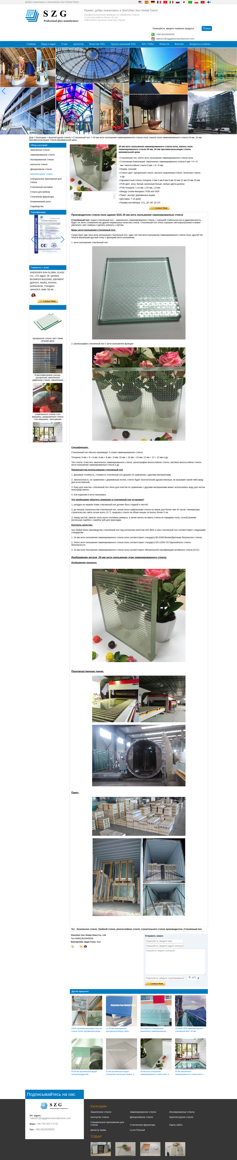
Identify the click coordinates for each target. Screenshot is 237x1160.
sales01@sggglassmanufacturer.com (175, 38)
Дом (31, 137)
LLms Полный (137, 1130)
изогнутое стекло (39, 164)
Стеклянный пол (81, 137)
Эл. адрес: (36, 1115)
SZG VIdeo (148, 43)
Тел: (32, 1129)
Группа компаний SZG (123, 43)
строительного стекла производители (161, 929)
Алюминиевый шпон (40, 201)
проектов (78, 43)
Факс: (33, 1124)
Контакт (179, 43)
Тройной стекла (106, 929)
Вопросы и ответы (200, 43)
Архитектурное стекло (59, 137)
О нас (64, 43)
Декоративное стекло (41, 169)
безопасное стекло (87, 929)
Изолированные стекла (42, 159)
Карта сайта (175, 1124)
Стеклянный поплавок (41, 187)
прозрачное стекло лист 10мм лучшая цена (48, 344)
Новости (164, 43)
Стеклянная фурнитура (42, 196)
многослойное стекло (128, 929)
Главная (31, 43)
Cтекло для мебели (40, 192)
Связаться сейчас (48, 301)
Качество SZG (97, 43)
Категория (41, 137)
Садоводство (37, 206)
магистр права (98, 1130)
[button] (112, 132)
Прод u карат (48, 43)
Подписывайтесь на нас (51, 1094)
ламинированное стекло (42, 154)
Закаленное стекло (40, 150)
